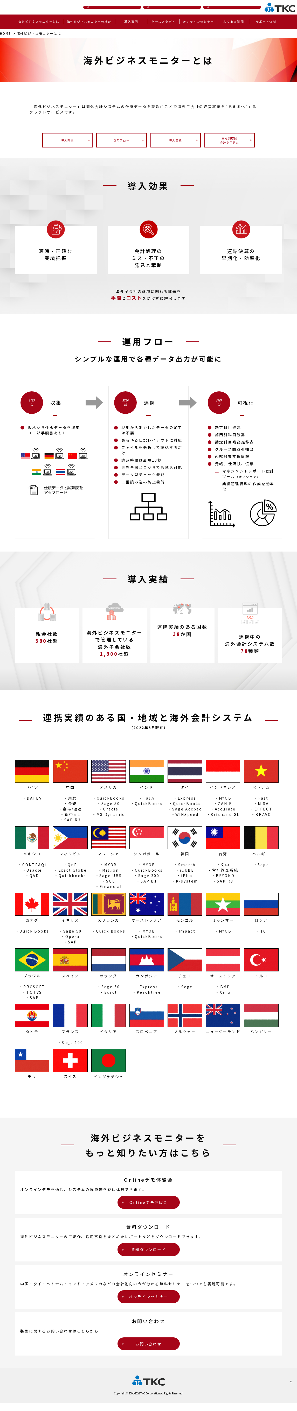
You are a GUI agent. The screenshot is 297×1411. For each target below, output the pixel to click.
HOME (6, 34)
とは (45, 34)
